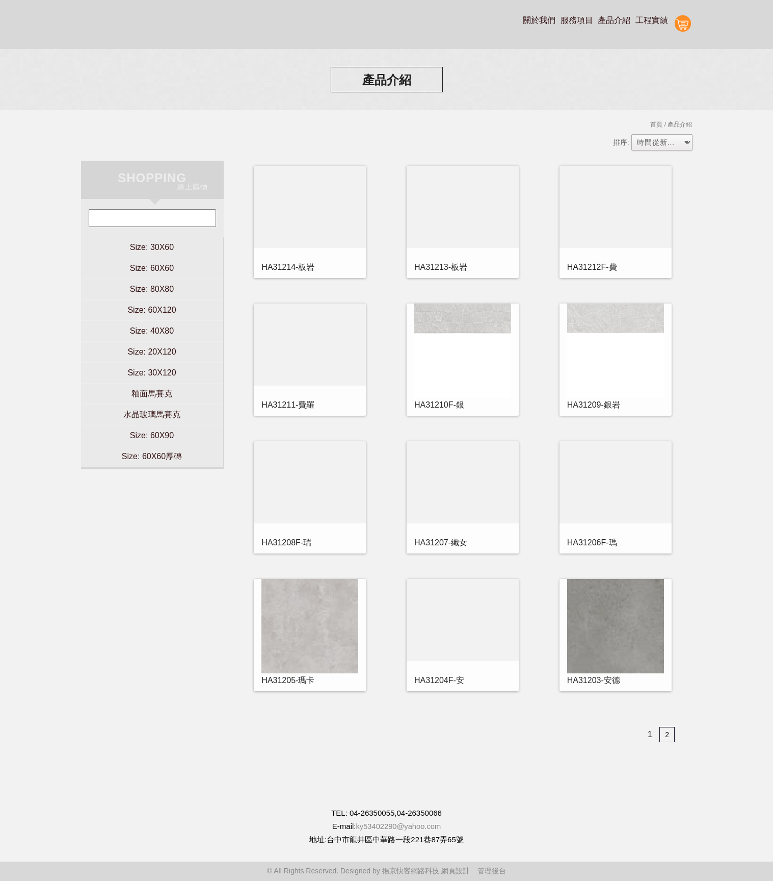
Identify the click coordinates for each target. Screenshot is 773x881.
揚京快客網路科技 (410, 871)
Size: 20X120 (151, 351)
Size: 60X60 (152, 268)
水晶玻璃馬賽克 (151, 414)
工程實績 (651, 20)
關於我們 (539, 20)
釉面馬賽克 (151, 393)
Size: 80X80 (152, 289)
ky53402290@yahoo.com (398, 826)
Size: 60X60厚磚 (152, 456)
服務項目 (577, 20)
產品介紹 (614, 20)
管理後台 (491, 871)
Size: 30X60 (152, 247)
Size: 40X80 (152, 330)
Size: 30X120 (151, 372)
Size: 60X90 (152, 435)
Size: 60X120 (151, 310)
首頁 (656, 124)
